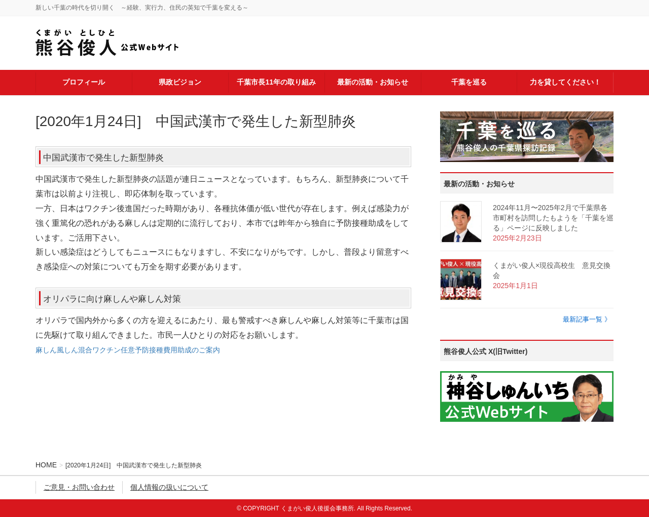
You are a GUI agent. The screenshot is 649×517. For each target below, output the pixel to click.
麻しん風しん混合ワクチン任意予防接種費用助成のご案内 (127, 350)
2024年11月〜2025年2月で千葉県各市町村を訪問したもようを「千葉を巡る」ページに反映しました (553, 218)
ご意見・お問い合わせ (79, 487)
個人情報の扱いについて (169, 487)
